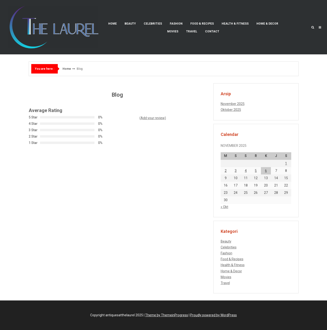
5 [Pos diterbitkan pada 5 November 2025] (256, 171)
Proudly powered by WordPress (213, 315)
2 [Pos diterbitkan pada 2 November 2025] (226, 171)
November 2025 (233, 104)
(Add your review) (152, 118)
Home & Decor (267, 23)
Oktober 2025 (231, 110)
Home (112, 23)
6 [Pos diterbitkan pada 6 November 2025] (266, 171)
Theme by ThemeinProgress (166, 315)
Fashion (176, 23)
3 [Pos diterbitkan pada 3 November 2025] (236, 171)
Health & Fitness (235, 23)
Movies (172, 31)
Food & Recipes (202, 23)
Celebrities (153, 23)
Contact (212, 31)
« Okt (224, 207)
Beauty (130, 23)
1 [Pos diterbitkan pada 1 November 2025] (286, 163)
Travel (191, 31)
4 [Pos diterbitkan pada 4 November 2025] (246, 171)
